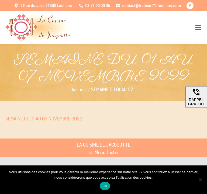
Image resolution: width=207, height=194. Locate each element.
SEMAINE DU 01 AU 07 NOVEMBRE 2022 (43, 118)
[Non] (200, 179)
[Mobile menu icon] (198, 27)
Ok (104, 186)
